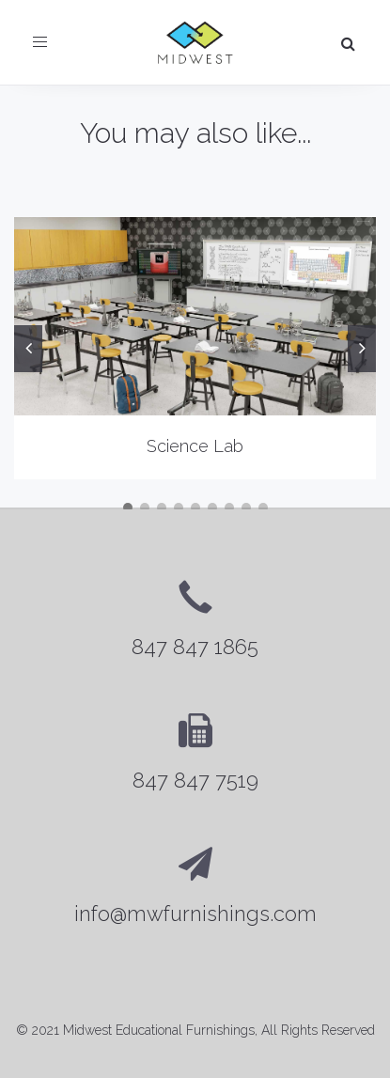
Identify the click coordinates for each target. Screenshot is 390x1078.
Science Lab (195, 446)
